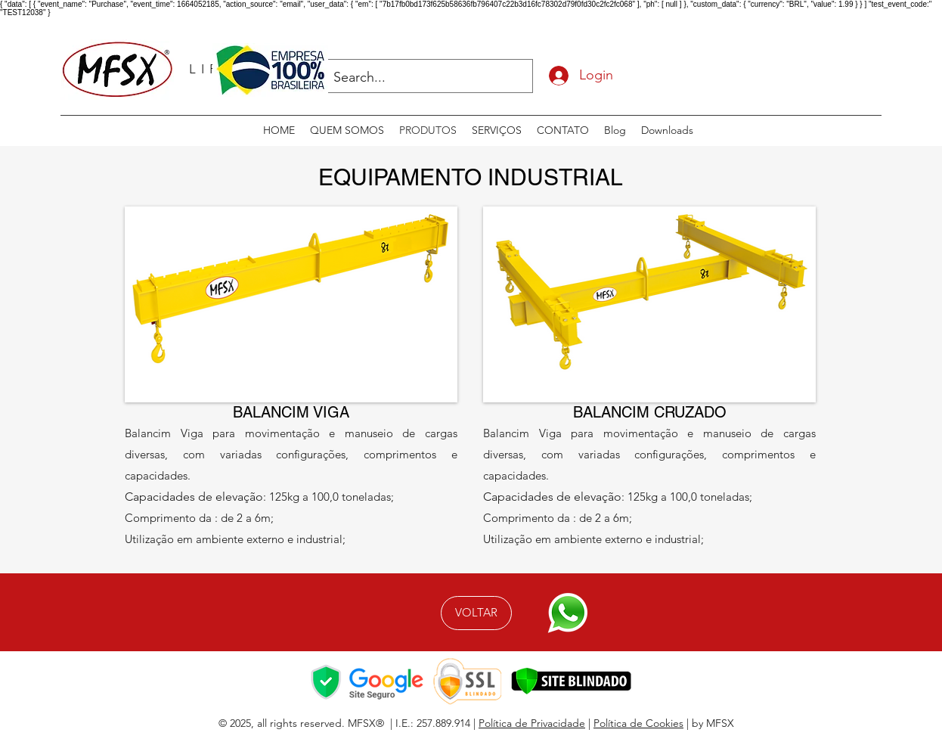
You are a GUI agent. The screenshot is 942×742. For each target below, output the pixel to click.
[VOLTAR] (476, 613)
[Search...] (416, 78)
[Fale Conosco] (567, 612)
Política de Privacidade (532, 723)
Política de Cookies (638, 723)
